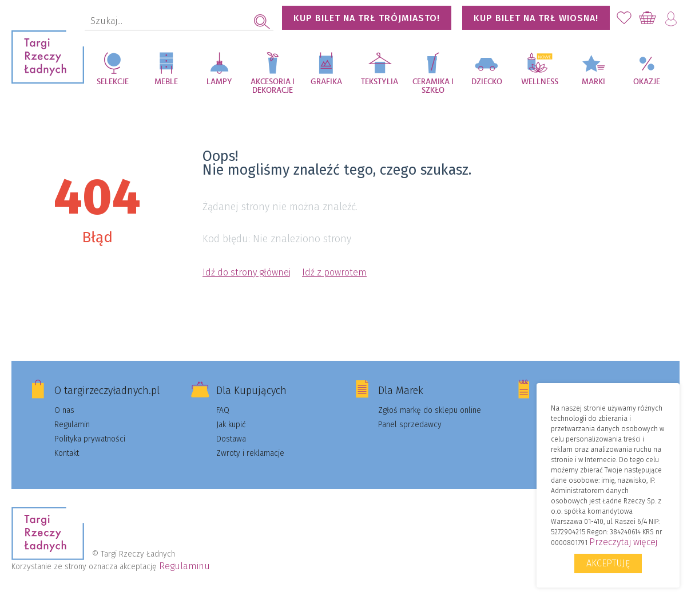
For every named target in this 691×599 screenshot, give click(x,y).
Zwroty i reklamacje (250, 453)
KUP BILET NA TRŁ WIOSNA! (536, 18)
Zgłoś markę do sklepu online (429, 410)
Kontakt (66, 453)
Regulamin (72, 424)
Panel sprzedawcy (410, 424)
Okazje (646, 82)
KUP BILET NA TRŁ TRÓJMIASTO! (366, 18)
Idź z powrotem (334, 272)
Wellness (539, 82)
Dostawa (231, 439)
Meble (166, 82)
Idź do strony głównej (246, 272)
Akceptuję (608, 563)
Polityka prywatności (89, 439)
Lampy (219, 82)
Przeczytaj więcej (623, 542)
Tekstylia (379, 82)
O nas (64, 410)
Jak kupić (231, 424)
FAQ (222, 410)
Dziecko (486, 82)
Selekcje (113, 82)
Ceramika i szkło (433, 86)
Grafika (326, 82)
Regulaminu (184, 566)
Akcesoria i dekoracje (273, 86)
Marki (593, 82)
